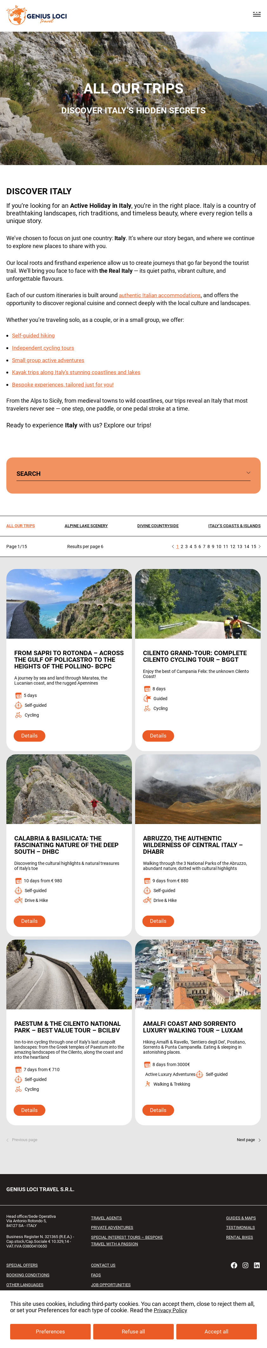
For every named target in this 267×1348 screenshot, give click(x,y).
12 (232, 546)
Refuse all (133, 1332)
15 (253, 546)
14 (246, 546)
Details (30, 741)
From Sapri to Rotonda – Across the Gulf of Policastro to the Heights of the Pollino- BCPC (66, 662)
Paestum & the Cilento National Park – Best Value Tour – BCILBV (62, 1036)
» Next (259, 546)
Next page (245, 1152)
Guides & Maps (240, 1230)
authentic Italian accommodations (162, 295)
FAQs (96, 1287)
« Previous (173, 546)
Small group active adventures (50, 359)
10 (218, 546)
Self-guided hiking (34, 335)
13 (239, 546)
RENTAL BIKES (238, 1250)
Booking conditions (29, 1287)
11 (225, 546)
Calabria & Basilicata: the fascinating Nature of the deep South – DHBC (60, 850)
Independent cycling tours (44, 347)
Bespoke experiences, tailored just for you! (65, 384)
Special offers (23, 1278)
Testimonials (239, 1240)
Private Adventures (114, 1240)
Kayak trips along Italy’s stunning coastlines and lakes (79, 372)
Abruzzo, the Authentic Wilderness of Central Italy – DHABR (195, 850)
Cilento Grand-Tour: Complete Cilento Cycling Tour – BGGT (197, 655)
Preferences (50, 1332)
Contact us (104, 1278)
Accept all (217, 1332)
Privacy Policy (171, 1310)
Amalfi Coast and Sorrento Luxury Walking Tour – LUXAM (194, 1033)
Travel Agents (108, 1230)
